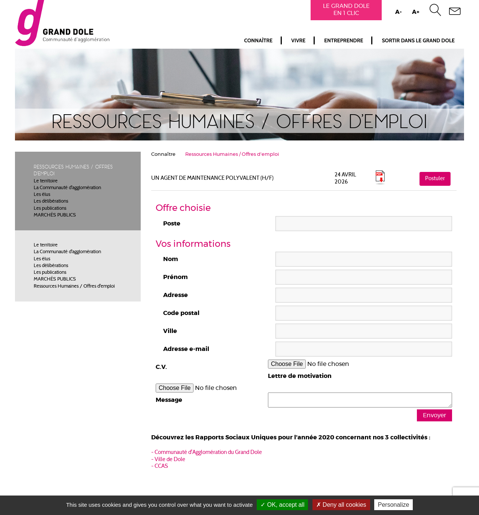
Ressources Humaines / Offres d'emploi (74, 286)
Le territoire (46, 181)
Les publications (50, 208)
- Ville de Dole (168, 460)
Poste (171, 224)
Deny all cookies (341, 505)
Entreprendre (343, 40)
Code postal (181, 313)
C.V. (161, 367)
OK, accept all (282, 505)
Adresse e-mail (186, 349)
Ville (170, 331)
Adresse (175, 295)
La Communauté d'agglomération (67, 188)
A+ (415, 12)
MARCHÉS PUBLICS (55, 215)
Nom (170, 259)
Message (169, 400)
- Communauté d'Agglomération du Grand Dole (206, 452)
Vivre (298, 40)
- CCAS (159, 466)
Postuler (435, 179)
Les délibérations (51, 201)
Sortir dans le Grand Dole (418, 40)
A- (398, 12)
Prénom (175, 277)
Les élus (42, 194)
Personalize (393, 505)
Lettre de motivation (300, 376)
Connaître (258, 40)
